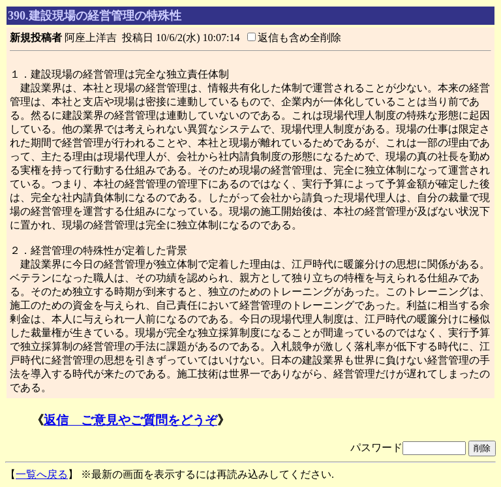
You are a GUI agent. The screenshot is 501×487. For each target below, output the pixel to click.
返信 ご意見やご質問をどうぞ (130, 420)
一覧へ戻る (42, 474)
